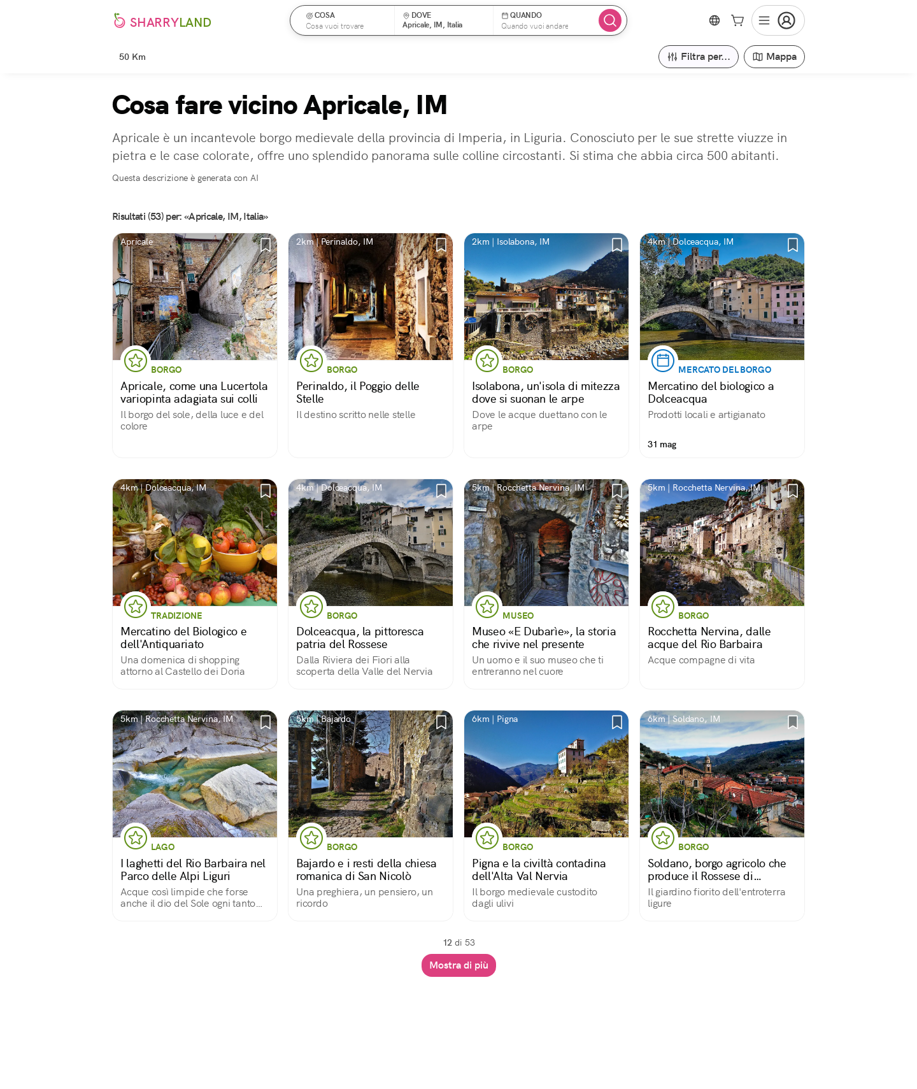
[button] (346, 20)
